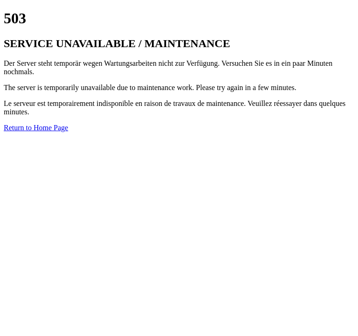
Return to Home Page (36, 128)
